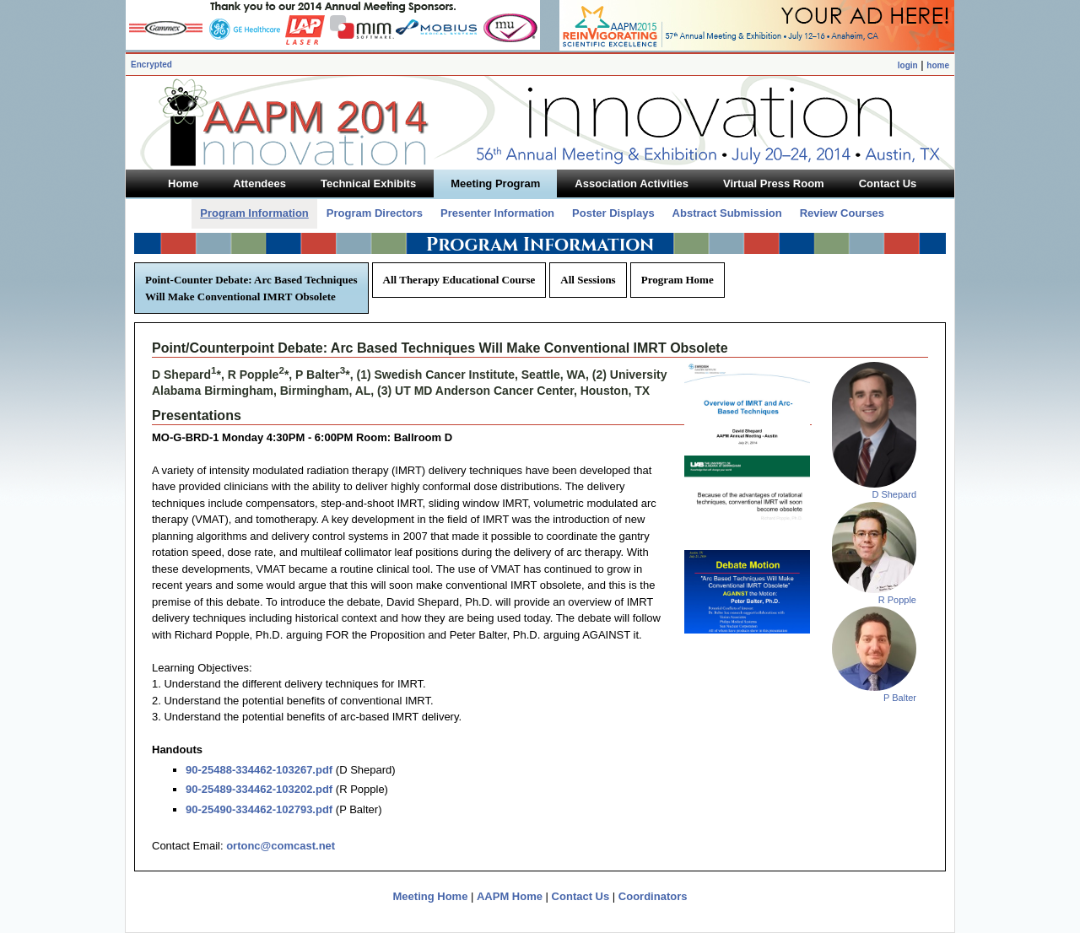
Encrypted (151, 64)
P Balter (899, 698)
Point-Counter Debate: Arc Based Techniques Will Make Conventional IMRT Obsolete (251, 288)
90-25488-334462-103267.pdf (259, 769)
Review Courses (842, 213)
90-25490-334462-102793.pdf (259, 809)
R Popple (897, 600)
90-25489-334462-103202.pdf (259, 789)
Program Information (254, 213)
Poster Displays (613, 213)
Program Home (677, 279)
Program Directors (375, 213)
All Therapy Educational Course (459, 279)
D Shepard (894, 494)
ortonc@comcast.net (280, 845)
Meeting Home (430, 896)
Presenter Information (497, 213)
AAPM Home (510, 896)
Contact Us (581, 896)
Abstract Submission (727, 213)
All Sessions (587, 279)
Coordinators (653, 896)
